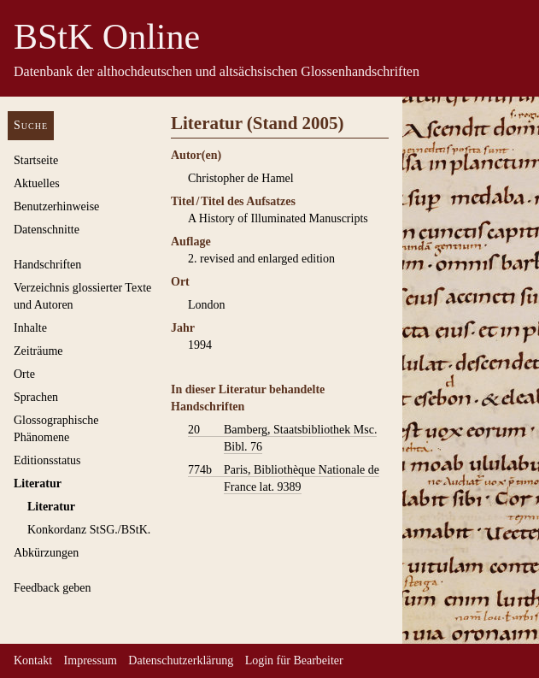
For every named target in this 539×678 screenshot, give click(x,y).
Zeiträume (38, 351)
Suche (31, 125)
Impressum (90, 660)
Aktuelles (37, 183)
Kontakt (33, 660)
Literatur (38, 483)
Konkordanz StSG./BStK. (88, 529)
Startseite (36, 160)
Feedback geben (52, 587)
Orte (24, 374)
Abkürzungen (46, 552)
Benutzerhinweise (56, 206)
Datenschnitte (46, 229)
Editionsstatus (47, 460)
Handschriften (47, 264)
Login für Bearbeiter (294, 660)
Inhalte (30, 327)
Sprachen (36, 397)
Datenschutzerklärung (180, 660)
